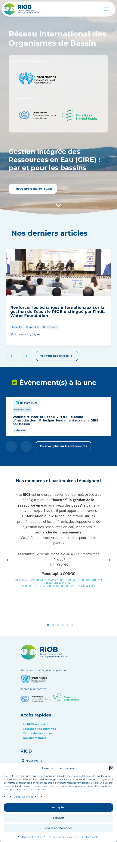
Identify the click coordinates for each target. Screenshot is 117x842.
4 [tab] (63, 625)
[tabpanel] (58, 540)
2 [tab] (54, 625)
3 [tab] (58, 625)
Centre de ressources (37, 733)
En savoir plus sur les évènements (63, 446)
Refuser (58, 827)
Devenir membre (35, 738)
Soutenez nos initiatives (39, 729)
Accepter (58, 817)
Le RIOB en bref (34, 724)
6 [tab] (73, 625)
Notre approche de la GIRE (33, 188)
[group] (58, 297)
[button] (111, 778)
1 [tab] (49, 625)
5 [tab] (68, 625)
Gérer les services (23, 806)
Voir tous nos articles (57, 356)
